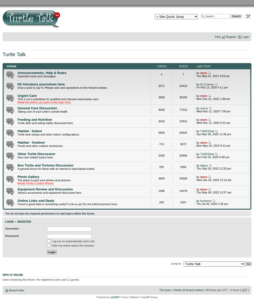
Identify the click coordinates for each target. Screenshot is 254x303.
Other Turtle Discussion (36, 154)
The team (165, 290)
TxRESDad (207, 131)
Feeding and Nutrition (35, 120)
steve (203, 72)
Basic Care (99, 2)
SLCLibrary (207, 84)
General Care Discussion (37, 108)
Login (245, 36)
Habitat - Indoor (30, 131)
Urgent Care (27, 96)
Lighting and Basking (203, 2)
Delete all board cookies (188, 290)
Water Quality (176, 2)
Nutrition (141, 2)
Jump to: (176, 263)
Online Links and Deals (36, 201)
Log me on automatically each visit (70, 241)
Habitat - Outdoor (31, 142)
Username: (12, 228)
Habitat (157, 2)
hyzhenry (206, 200)
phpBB (114, 297)
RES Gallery (59, 2)
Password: (12, 235)
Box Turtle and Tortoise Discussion (45, 165)
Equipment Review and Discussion (45, 189)
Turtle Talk (14, 54)
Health (225, 2)
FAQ (217, 36)
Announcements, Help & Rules (42, 73)
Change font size (247, 43)
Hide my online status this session (70, 245)
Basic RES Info (77, 2)
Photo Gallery (28, 177)
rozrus (204, 108)
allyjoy (204, 165)
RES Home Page (37, 2)
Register (231, 36)
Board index (16, 290)
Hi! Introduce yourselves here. (42, 84)
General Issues (120, 2)
